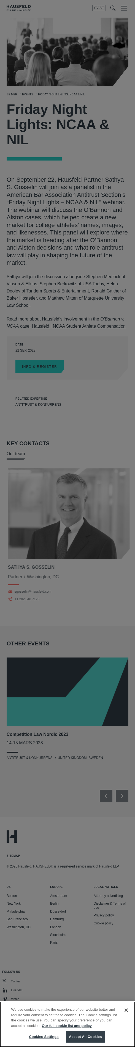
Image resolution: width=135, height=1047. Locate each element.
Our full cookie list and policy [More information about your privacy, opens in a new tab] (67, 1026)
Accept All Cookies (85, 1037)
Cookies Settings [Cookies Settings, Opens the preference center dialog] (44, 1037)
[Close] (126, 1011)
